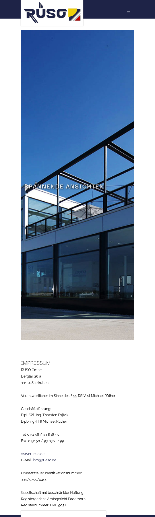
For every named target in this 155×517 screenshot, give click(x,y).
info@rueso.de (44, 460)
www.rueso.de (33, 454)
